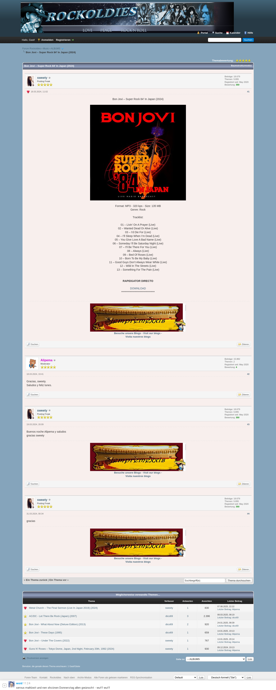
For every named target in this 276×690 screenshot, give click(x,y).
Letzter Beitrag (224, 609)
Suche (219, 32)
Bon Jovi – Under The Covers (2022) (49, 640)
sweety (42, 77)
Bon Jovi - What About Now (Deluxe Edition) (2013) (57, 624)
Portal (204, 32)
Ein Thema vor (58, 580)
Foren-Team (31, 677)
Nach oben (69, 677)
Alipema (236, 609)
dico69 (169, 616)
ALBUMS (55, 48)
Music (46, 48)
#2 (248, 374)
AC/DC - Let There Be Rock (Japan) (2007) (53, 616)
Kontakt (43, 677)
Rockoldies (55, 677)
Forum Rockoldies (31, 48)
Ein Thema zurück (36, 580)
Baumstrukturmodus (241, 65)
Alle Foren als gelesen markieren (111, 677)
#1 (248, 91)
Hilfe (250, 32)
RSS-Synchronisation (141, 677)
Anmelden (47, 39)
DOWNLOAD (138, 288)
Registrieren (63, 39)
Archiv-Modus (84, 677)
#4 (248, 514)
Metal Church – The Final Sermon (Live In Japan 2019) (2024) (63, 607)
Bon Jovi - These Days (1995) (45, 632)
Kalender (235, 32)
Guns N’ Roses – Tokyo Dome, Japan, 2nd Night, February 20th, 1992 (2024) (71, 648)
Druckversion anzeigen (37, 658)
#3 (248, 424)
